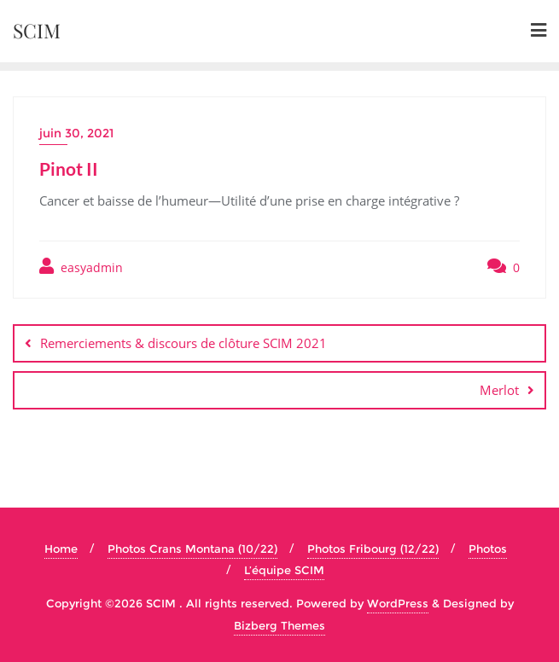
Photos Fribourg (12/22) (373, 548)
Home (61, 548)
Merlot (499, 389)
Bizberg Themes (279, 625)
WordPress (397, 603)
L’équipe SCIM (284, 570)
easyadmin (81, 267)
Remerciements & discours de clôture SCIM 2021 (183, 342)
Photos (488, 548)
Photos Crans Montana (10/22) (192, 548)
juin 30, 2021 (76, 133)
